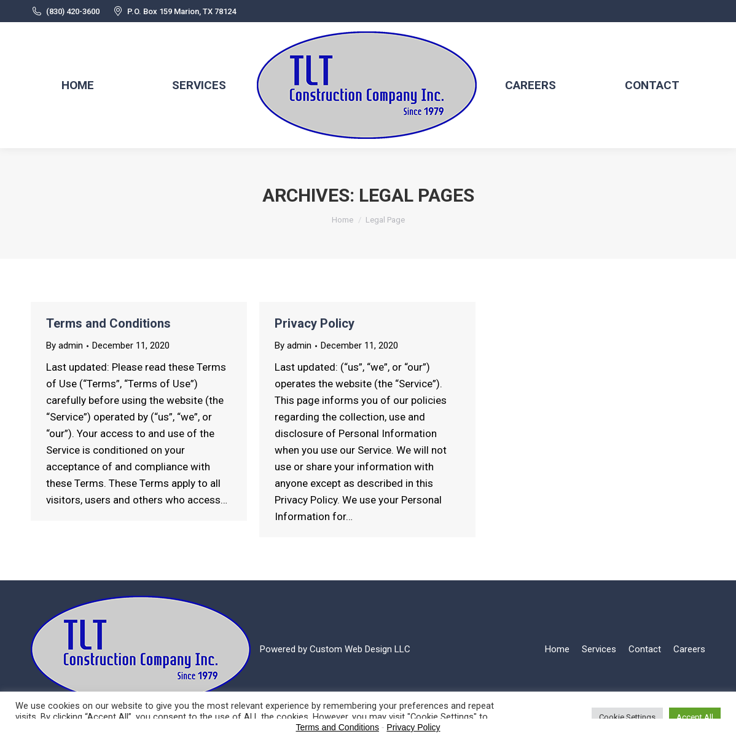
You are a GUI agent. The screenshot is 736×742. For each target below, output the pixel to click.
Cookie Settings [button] (627, 717)
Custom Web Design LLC (360, 649)
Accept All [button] (694, 717)
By (64, 345)
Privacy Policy (314, 323)
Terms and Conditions (108, 323)
